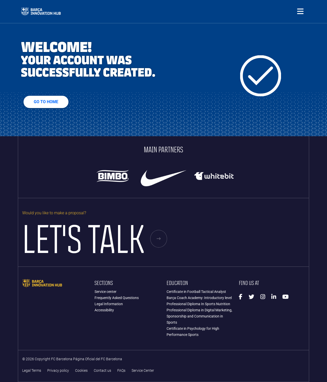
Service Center (143, 370)
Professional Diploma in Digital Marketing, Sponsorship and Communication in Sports (199, 316)
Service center (105, 292)
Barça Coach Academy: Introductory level (199, 298)
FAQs (121, 370)
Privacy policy (58, 370)
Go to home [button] (46, 101)
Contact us (102, 370)
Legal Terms (31, 370)
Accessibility (104, 310)
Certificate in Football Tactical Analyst (196, 292)
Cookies (81, 370)
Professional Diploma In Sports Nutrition (198, 304)
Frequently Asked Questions (117, 298)
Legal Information (109, 304)
